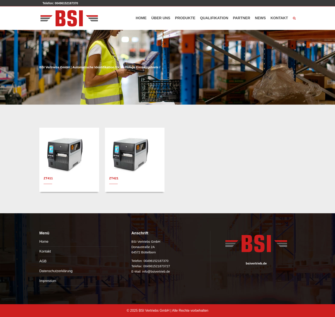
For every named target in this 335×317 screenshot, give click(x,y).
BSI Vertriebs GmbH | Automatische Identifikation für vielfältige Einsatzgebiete (99, 67)
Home (43, 241)
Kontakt (45, 251)
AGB (43, 261)
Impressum (47, 281)
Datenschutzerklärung (56, 271)
